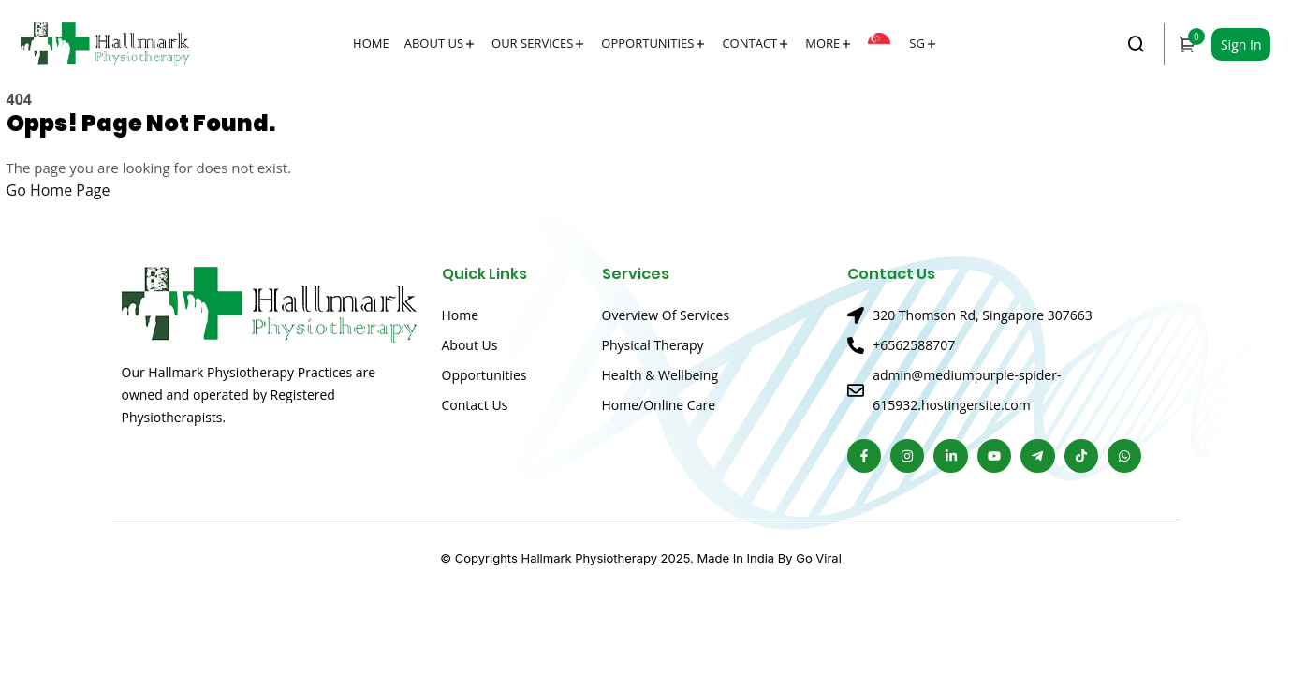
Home (371, 43)
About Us (433, 43)
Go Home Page (58, 190)
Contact (749, 43)
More (822, 43)
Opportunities (647, 43)
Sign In (1241, 44)
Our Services (532, 43)
